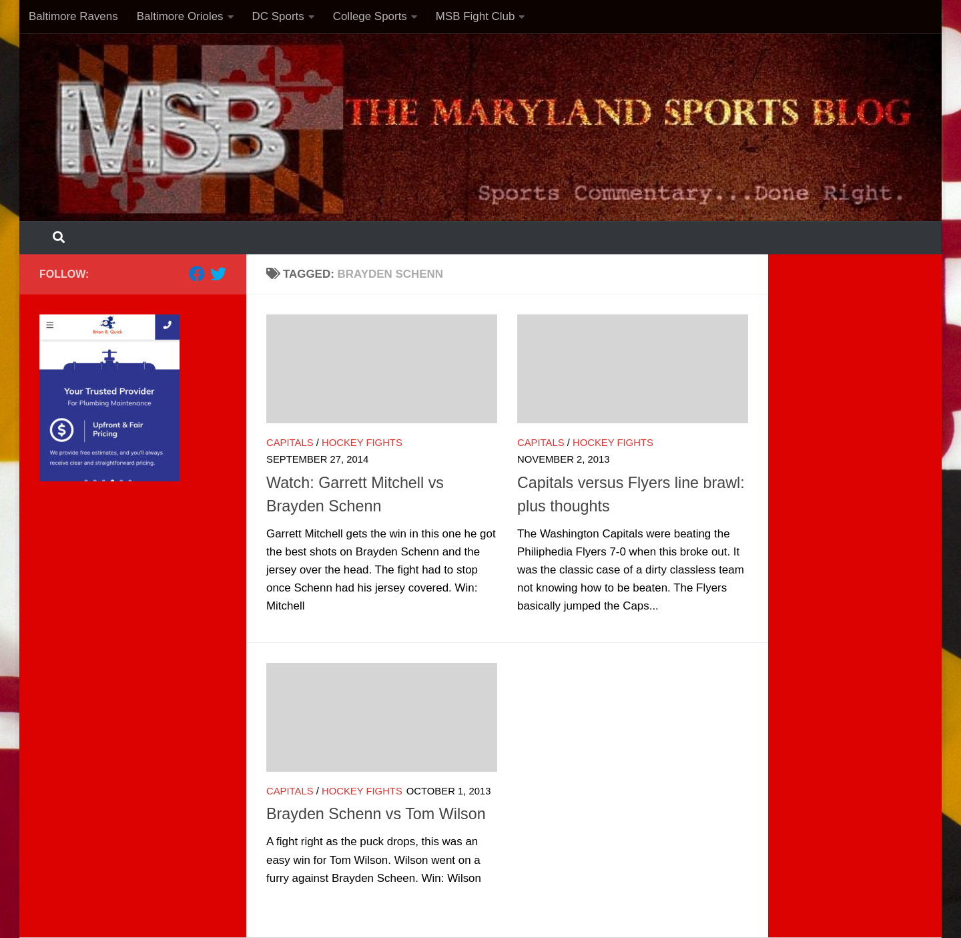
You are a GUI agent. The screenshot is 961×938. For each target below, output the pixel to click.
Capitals (290, 442)
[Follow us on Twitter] (218, 274)
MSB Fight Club (475, 16)
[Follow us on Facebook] (197, 274)
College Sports (370, 16)
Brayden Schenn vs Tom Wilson (376, 814)
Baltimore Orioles (180, 16)
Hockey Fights (362, 442)
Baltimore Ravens (73, 16)
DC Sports (278, 16)
